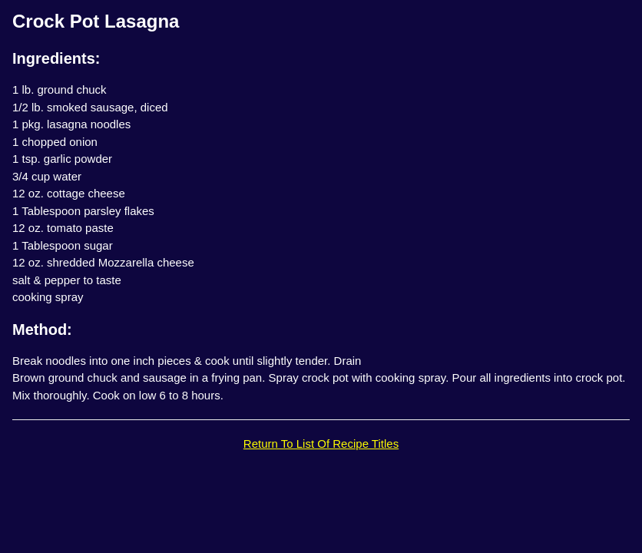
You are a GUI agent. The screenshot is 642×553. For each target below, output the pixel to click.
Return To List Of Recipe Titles (321, 443)
